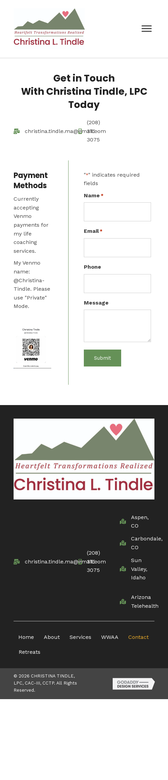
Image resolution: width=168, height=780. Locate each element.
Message (96, 302)
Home (26, 637)
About (52, 637)
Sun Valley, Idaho (139, 569)
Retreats (29, 652)
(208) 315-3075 (93, 131)
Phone (92, 267)
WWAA (109, 637)
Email (93, 231)
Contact (138, 637)
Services (80, 637)
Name (94, 196)
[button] (147, 29)
